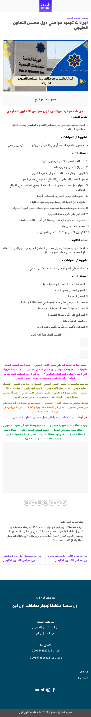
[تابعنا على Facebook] (54, 690)
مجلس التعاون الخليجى (77, 18)
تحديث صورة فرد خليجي (65, 392)
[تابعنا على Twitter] (43, 690)
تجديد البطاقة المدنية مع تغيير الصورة (43, 438)
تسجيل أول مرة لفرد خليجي (27, 384)
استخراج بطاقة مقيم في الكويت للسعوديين (24, 425)
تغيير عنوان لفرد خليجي (58, 388)
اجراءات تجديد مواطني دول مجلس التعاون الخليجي (40, 378)
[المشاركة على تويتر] (52, 503)
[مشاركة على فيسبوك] (58, 503)
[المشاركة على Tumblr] (33, 503)
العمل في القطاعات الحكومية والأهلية (46, 407)
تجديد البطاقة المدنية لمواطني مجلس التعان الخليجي (60, 365)
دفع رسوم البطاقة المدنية (52, 434)
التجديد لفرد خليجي (33, 388)
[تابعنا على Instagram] (48, 690)
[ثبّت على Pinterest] (45, 503)
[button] (86, 6)
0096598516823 (40, 657)
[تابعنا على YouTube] (37, 690)
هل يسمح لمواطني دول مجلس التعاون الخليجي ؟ (49, 369)
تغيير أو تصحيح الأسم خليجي (36, 392)
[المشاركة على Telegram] (27, 503)
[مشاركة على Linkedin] (39, 503)
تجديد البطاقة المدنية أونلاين (35, 430)
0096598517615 (41, 650)
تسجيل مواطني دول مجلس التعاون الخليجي (66, 403)
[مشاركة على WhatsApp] (64, 503)
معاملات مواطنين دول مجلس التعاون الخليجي (66, 384)
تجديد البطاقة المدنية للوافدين (21, 434)
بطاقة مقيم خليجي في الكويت (68, 430)
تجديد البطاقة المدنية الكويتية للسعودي (69, 425)
